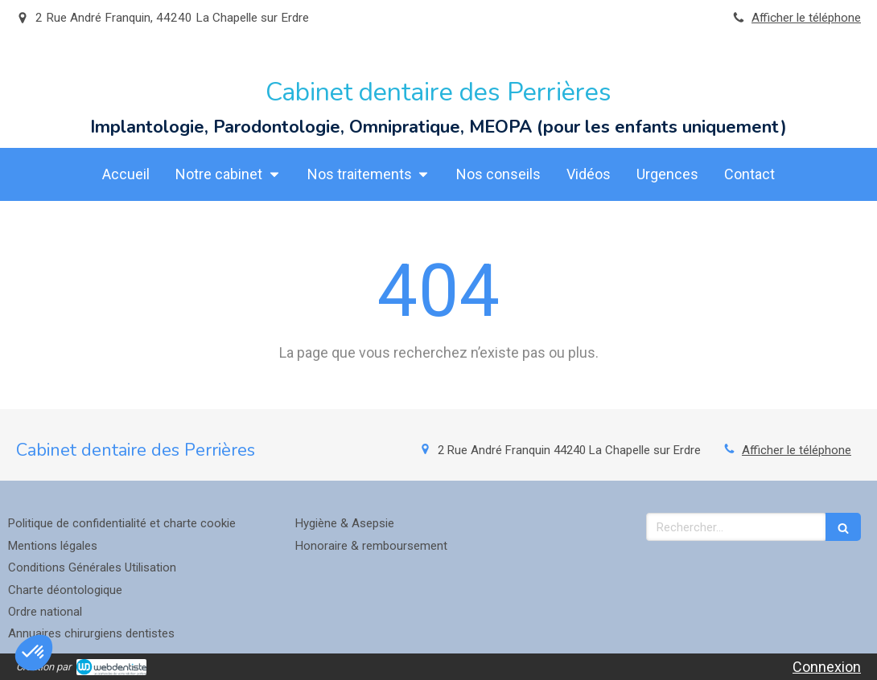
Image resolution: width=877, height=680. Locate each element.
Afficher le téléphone (806, 17)
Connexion (827, 666)
